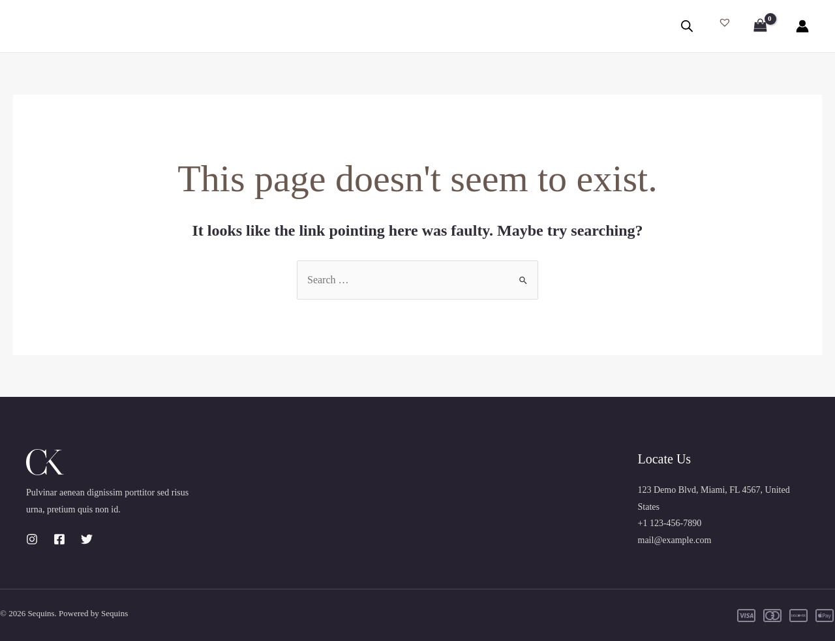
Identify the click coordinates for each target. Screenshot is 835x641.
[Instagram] (32, 539)
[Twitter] (87, 539)
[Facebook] (59, 539)
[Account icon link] (802, 26)
